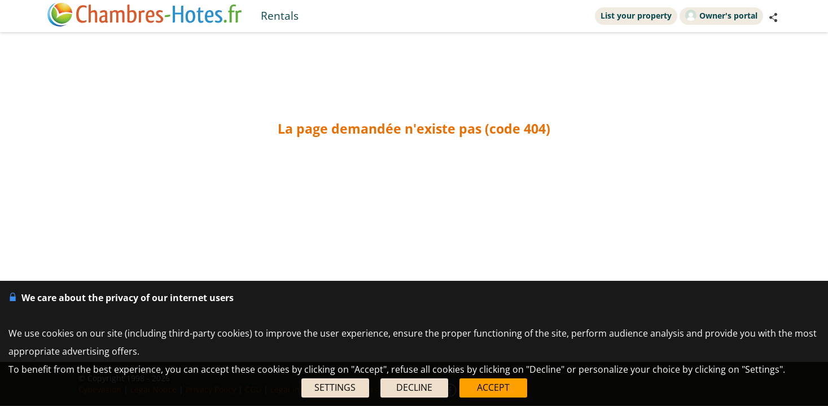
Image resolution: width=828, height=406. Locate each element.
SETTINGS (335, 387)
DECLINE (414, 387)
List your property (636, 15)
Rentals (280, 15)
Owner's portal (721, 15)
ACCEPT (493, 387)
